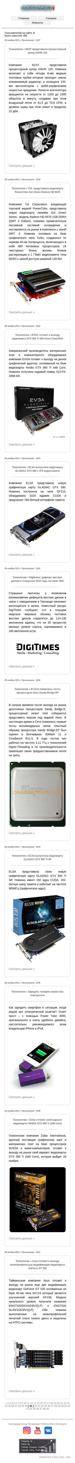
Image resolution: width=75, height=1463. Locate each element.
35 (46, 1406)
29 (23, 1406)
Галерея (51, 18)
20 (58, 1403)
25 (9, 1406)
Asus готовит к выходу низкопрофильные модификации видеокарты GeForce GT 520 (37, 1265)
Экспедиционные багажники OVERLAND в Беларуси (37, 1424)
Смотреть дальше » (21, 165)
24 (6, 1406)
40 (62, 1406)
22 (65, 1403)
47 (41, 1408)
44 (31, 1408)
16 (45, 1403)
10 (25, 1403)
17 (48, 1403)
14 (38, 1403)
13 (35, 1403)
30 (26, 1406)
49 (47, 1408)
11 (28, 1403)
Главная (24, 18)
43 (28, 1408)
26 (13, 1406)
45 (34, 1408)
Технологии (16, 49)
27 (16, 1406)
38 (56, 1406)
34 (42, 1406)
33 (39, 1406)
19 (55, 1403)
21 (62, 1403)
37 (52, 1406)
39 (59, 1406)
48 (44, 1408)
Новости (37, 22)
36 (49, 1406)
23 (68, 1403)
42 (69, 1406)
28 (19, 1406)
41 (66, 1406)
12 (32, 1403)
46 (38, 1408)
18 (52, 1403)
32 (36, 1406)
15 (42, 1403)
